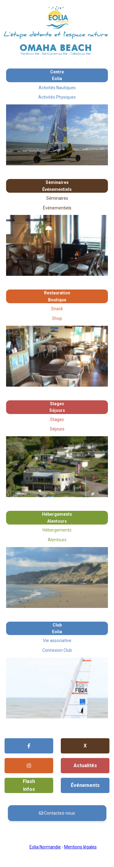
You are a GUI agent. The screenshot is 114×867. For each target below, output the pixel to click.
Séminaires (57, 198)
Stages (57, 419)
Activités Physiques (57, 97)
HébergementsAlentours (57, 517)
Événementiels (57, 207)
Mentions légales (80, 846)
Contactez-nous (57, 813)
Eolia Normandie (45, 846)
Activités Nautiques (57, 87)
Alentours (57, 539)
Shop (57, 318)
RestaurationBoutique (57, 296)
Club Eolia (57, 628)
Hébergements (57, 530)
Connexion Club (57, 650)
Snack (57, 308)
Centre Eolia (57, 75)
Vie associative (57, 640)
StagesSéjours (57, 407)
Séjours (57, 428)
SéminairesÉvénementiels (57, 185)
